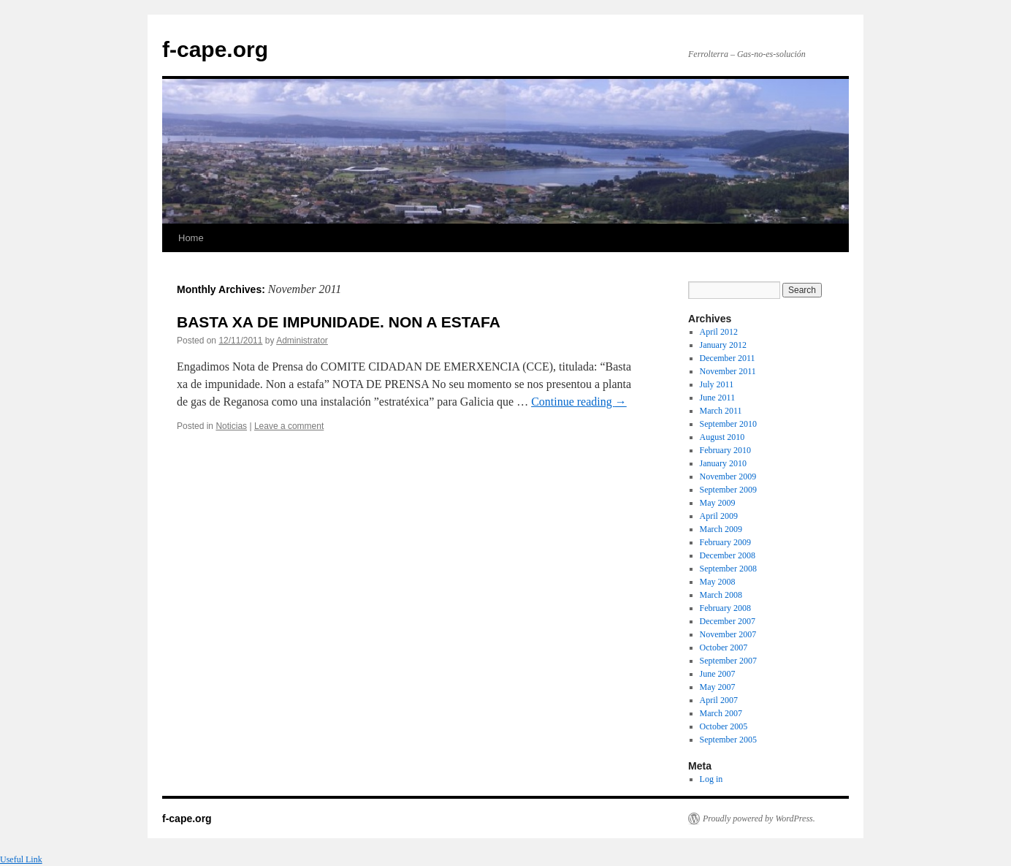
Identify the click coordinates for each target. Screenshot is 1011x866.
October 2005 (724, 726)
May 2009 (718, 503)
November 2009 (728, 476)
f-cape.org (215, 49)
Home (191, 237)
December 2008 (727, 555)
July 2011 (717, 384)
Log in (711, 779)
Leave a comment (289, 426)
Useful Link (21, 859)
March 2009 (721, 529)
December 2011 (727, 358)
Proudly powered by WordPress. (759, 818)
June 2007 (718, 674)
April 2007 (719, 700)
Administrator (302, 340)
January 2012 (723, 345)
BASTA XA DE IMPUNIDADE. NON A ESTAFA (338, 322)
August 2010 (722, 437)
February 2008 (725, 608)
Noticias (231, 426)
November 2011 (728, 371)
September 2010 (728, 424)
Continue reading (579, 401)
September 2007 (728, 661)
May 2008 (718, 582)
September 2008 (728, 568)
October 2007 (724, 647)
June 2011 (718, 397)
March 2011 (721, 411)
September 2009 (728, 490)
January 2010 (723, 463)
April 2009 (719, 516)
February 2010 (725, 450)
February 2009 (725, 542)
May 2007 (718, 687)
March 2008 (721, 595)
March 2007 (721, 713)
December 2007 (727, 621)
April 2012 (719, 332)
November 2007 (728, 634)
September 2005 (728, 739)
